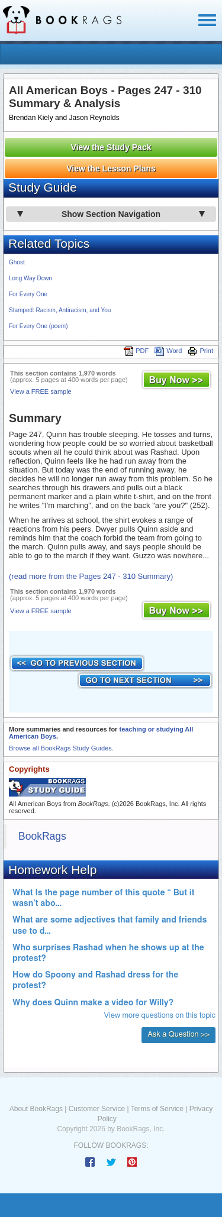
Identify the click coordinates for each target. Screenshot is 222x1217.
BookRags (42, 836)
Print (200, 350)
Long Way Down (30, 278)
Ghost (17, 262)
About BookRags (36, 1109)
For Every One (28, 294)
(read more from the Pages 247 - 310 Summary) (91, 576)
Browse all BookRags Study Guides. (61, 748)
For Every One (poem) (38, 326)
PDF (136, 350)
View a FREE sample (41, 391)
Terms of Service (157, 1109)
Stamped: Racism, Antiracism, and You (60, 310)
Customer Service (97, 1109)
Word (168, 350)
